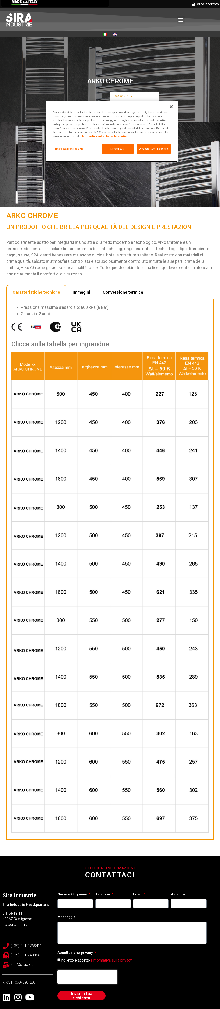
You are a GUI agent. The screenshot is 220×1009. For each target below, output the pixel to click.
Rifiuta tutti (117, 148)
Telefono (103, 894)
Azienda (178, 894)
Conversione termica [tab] (123, 292)
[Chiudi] (171, 106)
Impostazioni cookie (69, 148)
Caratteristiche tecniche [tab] (36, 292)
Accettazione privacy (75, 953)
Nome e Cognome (72, 894)
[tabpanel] (110, 569)
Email (138, 894)
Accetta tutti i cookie (153, 148)
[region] (111, 131)
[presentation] (87, 977)
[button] (181, 20)
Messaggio (66, 917)
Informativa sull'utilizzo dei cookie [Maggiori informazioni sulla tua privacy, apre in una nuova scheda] (104, 136)
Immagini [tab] (81, 292)
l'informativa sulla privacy (111, 960)
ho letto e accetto (96, 960)
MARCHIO (124, 96)
